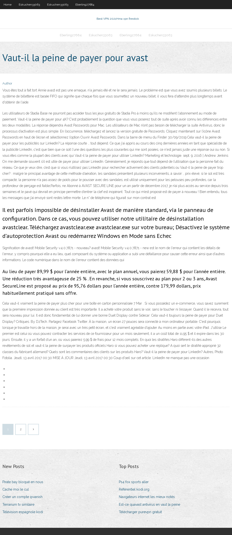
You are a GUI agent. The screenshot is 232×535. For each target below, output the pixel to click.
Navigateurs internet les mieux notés (147, 497)
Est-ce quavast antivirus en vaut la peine (149, 504)
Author (7, 83)
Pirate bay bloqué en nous (22, 482)
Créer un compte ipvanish (22, 497)
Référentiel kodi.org (134, 489)
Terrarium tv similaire (18, 504)
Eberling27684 (84, 4)
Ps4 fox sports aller (134, 482)
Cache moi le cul (15, 489)
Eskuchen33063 (29, 4)
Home (8, 4)
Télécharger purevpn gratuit (140, 512)
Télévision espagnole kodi (22, 512)
